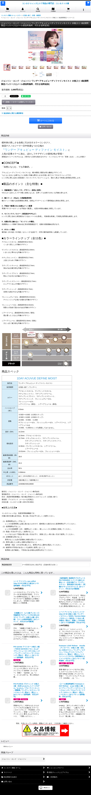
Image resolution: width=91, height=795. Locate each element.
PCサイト (47, 788)
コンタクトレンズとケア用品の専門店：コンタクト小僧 (45, 3)
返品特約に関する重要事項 (12, 113)
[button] (3, 3)
